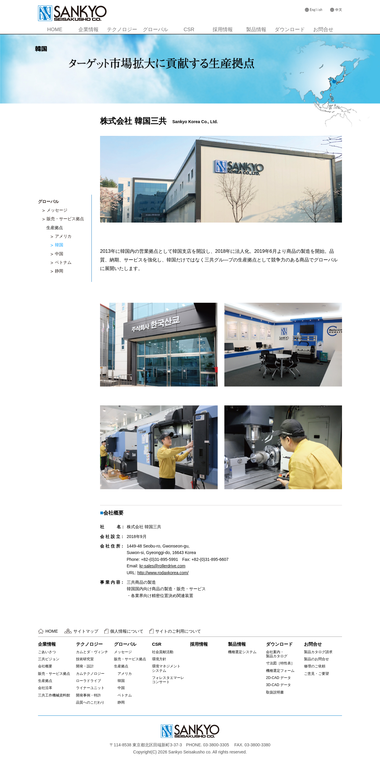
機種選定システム (242, 652)
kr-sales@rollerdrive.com (162, 566)
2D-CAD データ (278, 678)
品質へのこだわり (90, 702)
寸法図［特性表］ (280, 663)
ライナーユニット (90, 688)
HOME (54, 29)
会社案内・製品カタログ (276, 654)
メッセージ (57, 210)
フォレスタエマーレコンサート (168, 680)
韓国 (59, 244)
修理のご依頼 (314, 666)
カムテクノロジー (90, 674)
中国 (59, 253)
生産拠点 (45, 681)
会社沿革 (45, 688)
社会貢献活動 (162, 652)
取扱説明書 (275, 692)
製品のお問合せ (316, 659)
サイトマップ (85, 631)
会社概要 (45, 666)
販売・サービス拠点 (65, 218)
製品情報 (256, 29)
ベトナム (63, 262)
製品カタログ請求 (318, 652)
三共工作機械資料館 (54, 695)
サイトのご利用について (178, 631)
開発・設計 (85, 666)
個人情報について (126, 631)
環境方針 (159, 659)
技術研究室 (85, 659)
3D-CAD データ (278, 685)
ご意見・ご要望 (316, 674)
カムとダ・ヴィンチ (92, 652)
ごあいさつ (47, 652)
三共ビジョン (48, 659)
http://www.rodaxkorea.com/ (163, 572)
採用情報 (223, 29)
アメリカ (63, 236)
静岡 (59, 271)
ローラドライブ (88, 681)
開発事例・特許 (88, 695)
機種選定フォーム (280, 671)
